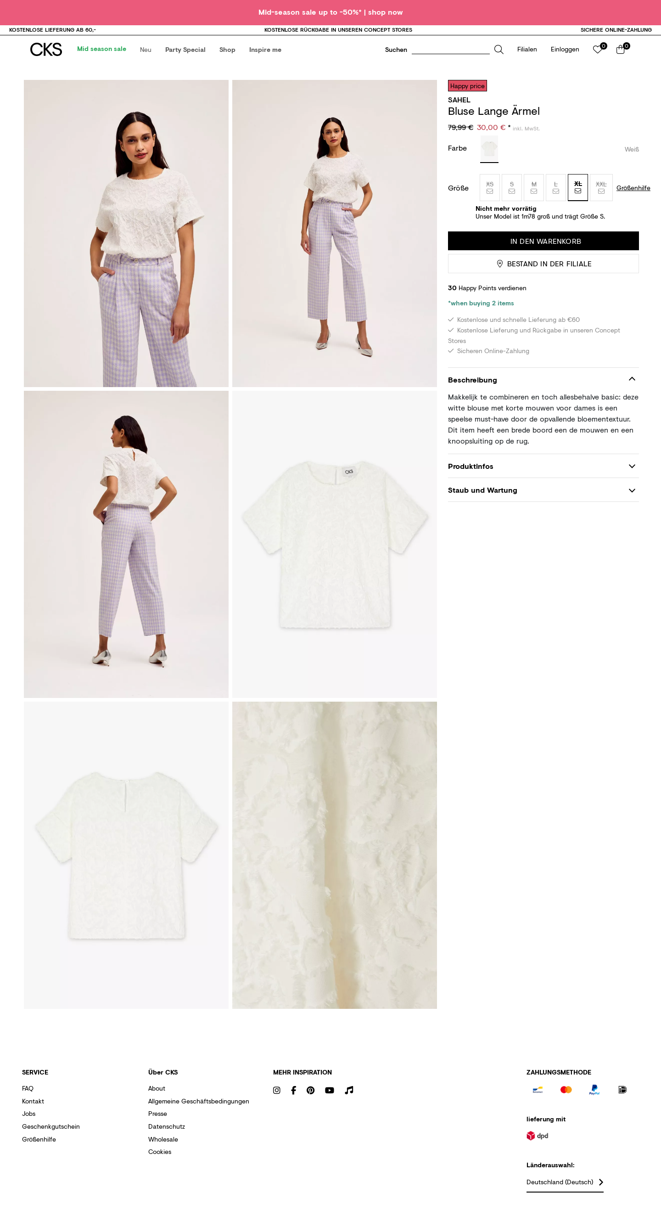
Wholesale (163, 1148)
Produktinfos (470, 475)
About (156, 1098)
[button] (148, 54)
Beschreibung (472, 388)
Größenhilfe (39, 1148)
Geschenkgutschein (51, 1136)
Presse (157, 1123)
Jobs (28, 1123)
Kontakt (33, 1110)
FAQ (28, 1098)
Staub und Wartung (482, 499)
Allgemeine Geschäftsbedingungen (198, 1110)
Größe (458, 197)
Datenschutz (166, 1136)
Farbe (458, 157)
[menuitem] (104, 54)
